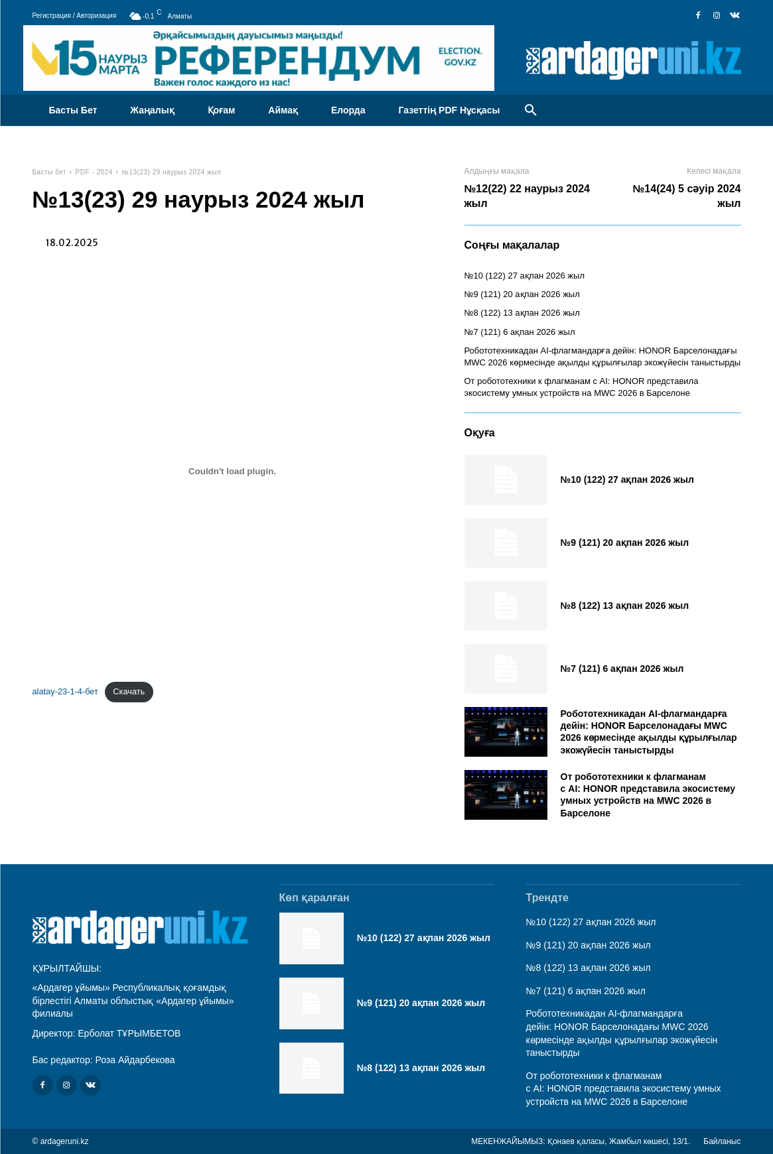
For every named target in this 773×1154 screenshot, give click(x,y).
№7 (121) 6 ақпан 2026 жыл (519, 332)
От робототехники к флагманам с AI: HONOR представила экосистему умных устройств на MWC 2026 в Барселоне (648, 794)
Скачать (129, 691)
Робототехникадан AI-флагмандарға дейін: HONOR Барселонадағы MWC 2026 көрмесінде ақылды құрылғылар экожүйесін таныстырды (649, 731)
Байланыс (721, 1141)
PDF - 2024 (94, 172)
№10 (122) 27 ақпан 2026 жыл (524, 276)
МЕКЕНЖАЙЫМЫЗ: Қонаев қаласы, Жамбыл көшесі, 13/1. (580, 1141)
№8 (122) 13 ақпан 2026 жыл (522, 313)
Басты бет (50, 172)
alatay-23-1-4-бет (65, 691)
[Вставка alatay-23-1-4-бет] (233, 471)
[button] (530, 110)
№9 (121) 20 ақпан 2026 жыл (522, 294)
